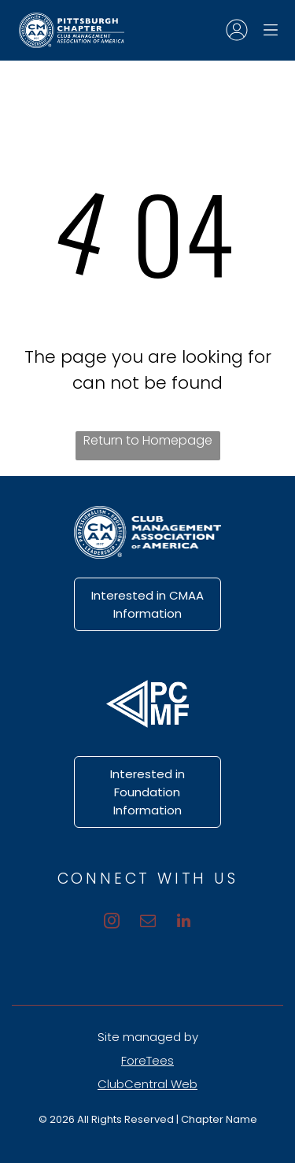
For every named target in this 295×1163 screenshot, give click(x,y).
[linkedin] (184, 922)
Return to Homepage (147, 440)
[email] (148, 922)
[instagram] (112, 922)
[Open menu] (271, 30)
